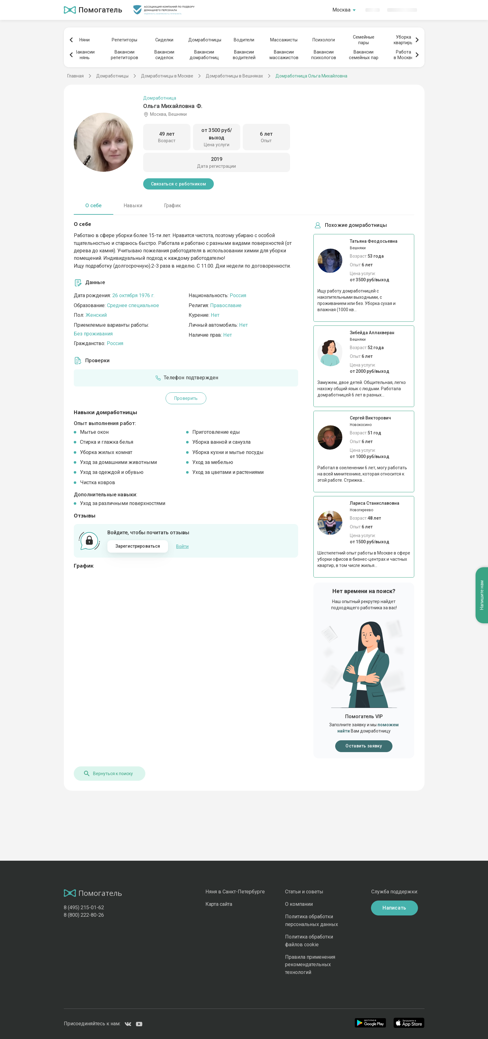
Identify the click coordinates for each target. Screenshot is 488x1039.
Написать (394, 908)
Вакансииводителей (244, 54)
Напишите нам (481, 595)
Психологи (323, 39)
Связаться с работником (178, 183)
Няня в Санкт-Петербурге (235, 892)
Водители (244, 39)
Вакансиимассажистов (284, 54)
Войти (182, 546)
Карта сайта (218, 904)
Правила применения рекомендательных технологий (310, 964)
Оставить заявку (363, 745)
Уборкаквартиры (403, 40)
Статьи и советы (304, 892)
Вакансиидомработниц (204, 54)
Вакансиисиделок (164, 54)
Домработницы (204, 39)
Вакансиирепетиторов (124, 54)
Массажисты (284, 39)
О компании (299, 904)
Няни (84, 39)
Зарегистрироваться (137, 546)
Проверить (186, 398)
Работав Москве (404, 54)
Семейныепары (363, 40)
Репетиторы (124, 39)
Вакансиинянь (85, 54)
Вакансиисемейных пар (363, 54)
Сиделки (164, 39)
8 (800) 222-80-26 (84, 915)
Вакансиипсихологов (323, 54)
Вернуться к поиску (108, 773)
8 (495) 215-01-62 (84, 907)
